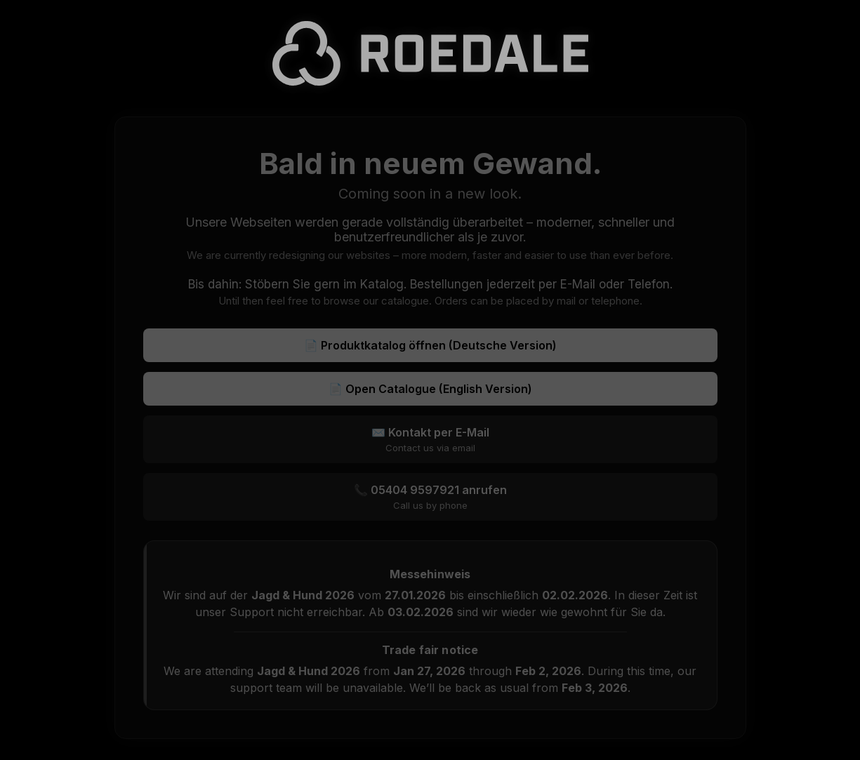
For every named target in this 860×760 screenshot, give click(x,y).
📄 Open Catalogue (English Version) (430, 389)
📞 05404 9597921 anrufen (430, 497)
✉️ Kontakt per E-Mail (430, 439)
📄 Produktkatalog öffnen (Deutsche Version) (430, 345)
